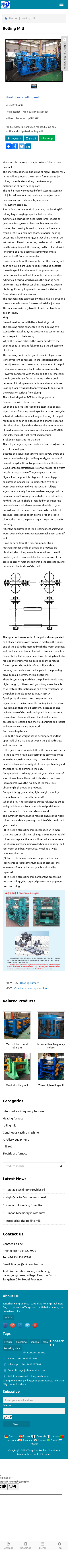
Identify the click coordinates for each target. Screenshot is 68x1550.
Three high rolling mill (51, 1085)
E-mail (31, 138)
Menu (42, 1545)
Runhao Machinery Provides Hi (25, 1189)
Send (16, 1424)
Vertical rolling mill (17, 1085)
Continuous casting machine (30, 988)
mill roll (7, 1146)
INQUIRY (14, 138)
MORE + (9, 1317)
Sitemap (46, 1454)
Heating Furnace (29, 982)
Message (8, 1545)
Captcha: (7, 1405)
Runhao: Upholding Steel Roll (24, 1205)
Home (13, 18)
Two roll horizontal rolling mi (17, 1045)
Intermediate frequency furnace (23, 1111)
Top (59, 1545)
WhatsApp (47, 138)
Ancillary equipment (16, 1139)
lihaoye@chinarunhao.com (28, 1264)
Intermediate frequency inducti (51, 1045)
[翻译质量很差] (13, 1487)
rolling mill (9, 1125)
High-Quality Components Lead (26, 1197)
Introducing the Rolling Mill (23, 1220)
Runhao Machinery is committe (26, 1212)
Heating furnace (13, 1118)
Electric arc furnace (15, 1153)
